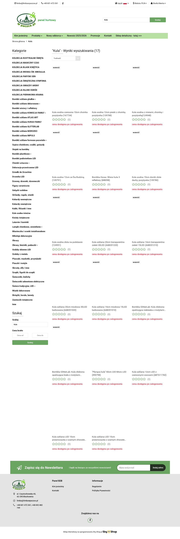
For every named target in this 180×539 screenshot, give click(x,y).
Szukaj (30, 342)
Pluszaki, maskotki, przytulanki (26, 259)
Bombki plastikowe (21, 154)
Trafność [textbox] (57, 58)
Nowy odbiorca (54, 35)
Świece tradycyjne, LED (23, 286)
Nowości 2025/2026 (77, 35)
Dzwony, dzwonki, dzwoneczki (26, 181)
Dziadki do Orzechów (22, 172)
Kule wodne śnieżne (21, 213)
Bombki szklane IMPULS (23, 135)
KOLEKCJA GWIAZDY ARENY (25, 85)
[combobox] (66, 58)
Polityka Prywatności (101, 490)
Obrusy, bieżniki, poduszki (25, 245)
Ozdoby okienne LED (21, 249)
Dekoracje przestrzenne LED (25, 167)
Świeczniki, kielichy (21, 277)
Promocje (95, 35)
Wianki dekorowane (21, 290)
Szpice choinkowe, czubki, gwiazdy (28, 145)
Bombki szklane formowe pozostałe (29, 140)
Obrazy (15, 240)
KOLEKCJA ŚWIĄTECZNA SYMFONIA (29, 81)
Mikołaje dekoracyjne (22, 236)
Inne (14, 304)
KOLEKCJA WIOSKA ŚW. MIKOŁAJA (28, 72)
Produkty (37, 35)
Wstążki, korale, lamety (23, 295)
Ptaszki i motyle (19, 263)
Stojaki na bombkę (20, 149)
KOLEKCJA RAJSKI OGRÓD (24, 90)
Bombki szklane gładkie (24, 99)
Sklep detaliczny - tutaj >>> (129, 35)
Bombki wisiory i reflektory (24, 108)
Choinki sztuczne (21, 163)
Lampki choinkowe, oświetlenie (27, 227)
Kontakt (108, 35)
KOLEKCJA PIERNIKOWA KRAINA (27, 94)
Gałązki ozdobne (19, 190)
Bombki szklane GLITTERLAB (25, 126)
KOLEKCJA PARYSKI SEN (24, 76)
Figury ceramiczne (20, 186)
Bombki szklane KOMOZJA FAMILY (29, 113)
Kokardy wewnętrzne (22, 199)
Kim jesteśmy (21, 35)
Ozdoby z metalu (20, 254)
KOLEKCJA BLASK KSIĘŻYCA (25, 67)
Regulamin (97, 486)
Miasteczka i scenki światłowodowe (28, 231)
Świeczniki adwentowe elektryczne (28, 281)
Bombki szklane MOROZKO (24, 131)
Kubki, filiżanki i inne (21, 208)
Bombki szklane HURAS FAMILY (26, 122)
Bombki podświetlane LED (24, 158)
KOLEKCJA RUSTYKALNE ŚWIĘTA (27, 58)
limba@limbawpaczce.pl (27, 501)
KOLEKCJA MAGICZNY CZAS (25, 63)
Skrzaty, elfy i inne (20, 268)
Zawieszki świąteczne (22, 300)
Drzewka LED (18, 176)
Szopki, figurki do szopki (23, 272)
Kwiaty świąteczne (20, 218)
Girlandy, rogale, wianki (23, 195)
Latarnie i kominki (20, 222)
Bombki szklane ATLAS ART (25, 117)
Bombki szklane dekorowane (26, 103)
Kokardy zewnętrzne (21, 204)
